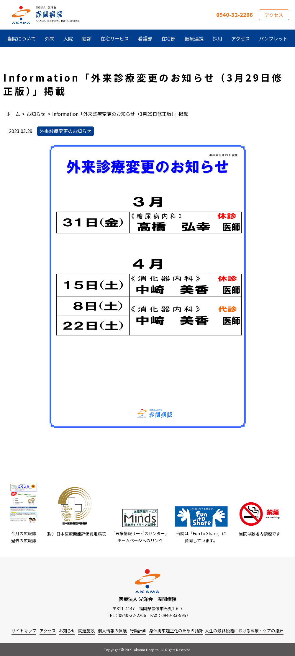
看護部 (145, 38)
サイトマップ (24, 631)
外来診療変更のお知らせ (65, 130)
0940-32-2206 (234, 14)
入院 (68, 38)
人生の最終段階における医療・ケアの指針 (244, 631)
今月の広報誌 (23, 533)
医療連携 (194, 38)
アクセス (274, 14)
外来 (49, 38)
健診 (86, 38)
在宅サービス (115, 38)
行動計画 (138, 631)
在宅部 (168, 38)
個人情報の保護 (112, 631)
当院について (21, 38)
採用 (217, 38)
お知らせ (67, 631)
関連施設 (86, 631)
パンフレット (273, 38)
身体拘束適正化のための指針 (176, 631)
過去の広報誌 (23, 540)
